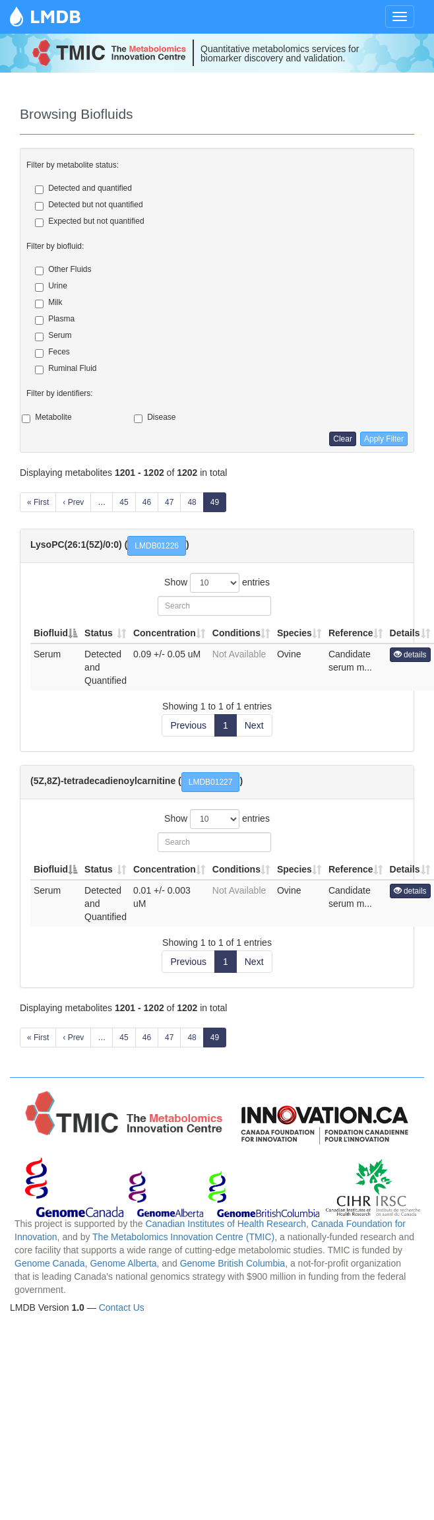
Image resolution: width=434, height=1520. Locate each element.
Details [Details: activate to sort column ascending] (405, 633)
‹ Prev (73, 502)
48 (191, 502)
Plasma (55, 319)
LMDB (55, 16)
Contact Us (121, 1307)
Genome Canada (50, 1263)
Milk (48, 303)
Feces (52, 352)
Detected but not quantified (88, 205)
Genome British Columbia (233, 1263)
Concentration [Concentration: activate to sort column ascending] (164, 633)
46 (146, 502)
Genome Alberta (123, 1263)
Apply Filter (384, 439)
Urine (51, 286)
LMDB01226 (157, 545)
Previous (188, 725)
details (410, 654)
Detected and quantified (83, 188)
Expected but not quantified (89, 221)
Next (254, 725)
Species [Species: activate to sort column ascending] (294, 633)
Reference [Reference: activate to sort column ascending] (350, 633)
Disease (161, 418)
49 (214, 502)
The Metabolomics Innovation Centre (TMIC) (183, 1237)
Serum (53, 336)
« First (38, 502)
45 (123, 502)
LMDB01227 (211, 782)
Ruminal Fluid (65, 369)
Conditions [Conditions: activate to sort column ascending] (236, 633)
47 (169, 502)
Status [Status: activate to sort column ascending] (98, 633)
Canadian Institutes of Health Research (225, 1223)
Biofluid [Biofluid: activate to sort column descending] (51, 633)
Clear (342, 439)
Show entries (217, 583)
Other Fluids (63, 270)
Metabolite (53, 418)
